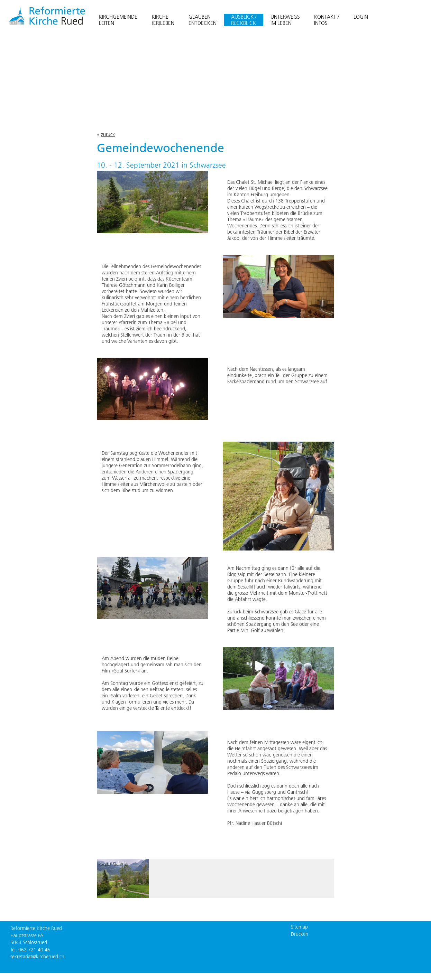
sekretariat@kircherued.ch (37, 956)
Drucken (299, 934)
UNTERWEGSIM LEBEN (285, 19)
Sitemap (299, 927)
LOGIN (361, 16)
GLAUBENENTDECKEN (203, 19)
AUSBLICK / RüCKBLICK (243, 19)
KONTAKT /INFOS (326, 19)
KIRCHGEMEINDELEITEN (118, 19)
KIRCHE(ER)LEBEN (163, 19)
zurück (108, 134)
